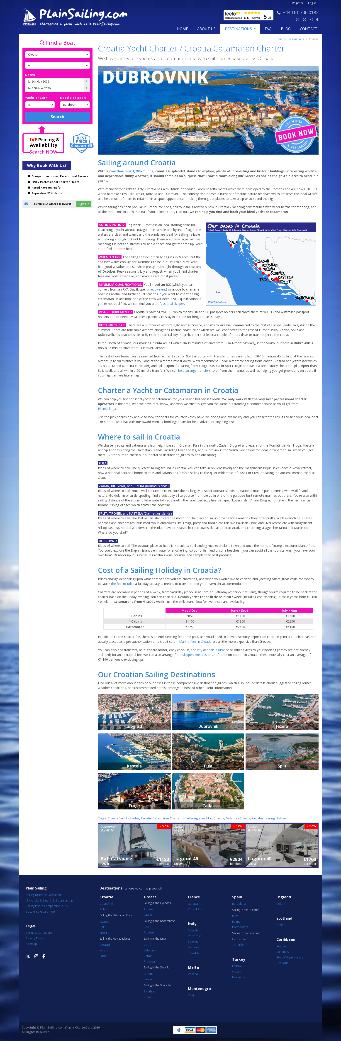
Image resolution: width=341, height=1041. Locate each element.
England (283, 897)
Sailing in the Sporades (157, 985)
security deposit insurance (210, 650)
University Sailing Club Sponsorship (49, 900)
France (194, 897)
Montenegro (199, 989)
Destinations (296, 39)
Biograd (105, 945)
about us (206, 28)
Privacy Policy (35, 938)
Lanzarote (239, 939)
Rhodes (149, 932)
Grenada (282, 963)
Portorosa (194, 936)
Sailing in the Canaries (245, 933)
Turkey (238, 959)
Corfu (147, 945)
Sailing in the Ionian (155, 938)
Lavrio (148, 915)
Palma (236, 921)
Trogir (103, 933)
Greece (150, 897)
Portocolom (240, 927)
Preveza (149, 961)
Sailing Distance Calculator (43, 895)
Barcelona (239, 904)
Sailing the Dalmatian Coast (116, 915)
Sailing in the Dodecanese (159, 921)
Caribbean (285, 939)
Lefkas (148, 956)
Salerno (193, 941)
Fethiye (237, 966)
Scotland (284, 918)
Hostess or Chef (207, 654)
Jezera (104, 950)
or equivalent (156, 289)
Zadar (103, 956)
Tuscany (193, 953)
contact (308, 28)
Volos (147, 997)
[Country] (57, 54)
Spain (237, 897)
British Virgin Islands (289, 957)
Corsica (193, 904)
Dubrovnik (106, 904)
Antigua (281, 946)
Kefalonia (150, 950)
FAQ (268, 28)
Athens (148, 909)
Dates (30, 75)
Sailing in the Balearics (245, 909)
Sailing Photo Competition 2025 (47, 906)
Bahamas (282, 952)
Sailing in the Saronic (156, 967)
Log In (312, 3)
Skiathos (149, 991)
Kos (146, 927)
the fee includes (122, 584)
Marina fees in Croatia (195, 641)
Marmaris (238, 977)
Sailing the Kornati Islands (115, 938)
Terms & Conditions (39, 933)
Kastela (104, 921)
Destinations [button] (239, 28)
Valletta (193, 974)
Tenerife (238, 945)
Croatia (106, 897)
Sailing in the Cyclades (157, 903)
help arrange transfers (194, 370)
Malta (193, 967)
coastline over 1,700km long (131, 171)
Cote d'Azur (196, 909)
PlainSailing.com (110, 408)
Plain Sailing (36, 888)
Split (102, 927)
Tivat (191, 995)
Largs (279, 925)
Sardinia (193, 947)
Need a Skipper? (73, 97)
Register (297, 3)
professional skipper (169, 303)
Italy (192, 924)
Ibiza (235, 916)
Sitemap (31, 944)
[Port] (57, 65)
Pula (102, 909)
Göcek (236, 972)
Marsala (193, 930)
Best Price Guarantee (40, 911)
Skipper (187, 654)
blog (286, 28)
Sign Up (84, 204)
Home (182, 28)
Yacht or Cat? (36, 97)
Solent (280, 904)
